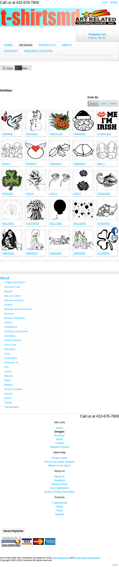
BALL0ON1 (8, 223)
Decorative (9, 336)
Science (8, 393)
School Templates (13, 389)
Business (9, 313)
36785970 (31, 163)
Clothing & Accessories (16, 331)
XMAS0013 (79, 163)
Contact (11, 51)
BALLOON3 (80, 223)
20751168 (7, 193)
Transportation (11, 407)
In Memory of (11, 362)
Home (8, 45)
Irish (6, 367)
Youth (59, 510)
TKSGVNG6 (103, 193)
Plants (7, 380)
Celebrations (10, 327)
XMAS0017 (32, 253)
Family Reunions (13, 340)
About (67, 45)
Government (10, 358)
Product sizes (59, 457)
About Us (59, 476)
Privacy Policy (59, 484)
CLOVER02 (103, 253)
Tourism (8, 402)
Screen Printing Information (59, 491)
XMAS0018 (8, 253)
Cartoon (8, 322)
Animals (8, 291)
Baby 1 (101, 163)
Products (47, 45)
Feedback (59, 480)
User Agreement (59, 488)
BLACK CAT (56, 134)
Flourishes (9, 349)
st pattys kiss (104, 134)
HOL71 (53, 193)
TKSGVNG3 (32, 223)
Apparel (59, 514)
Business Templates (14, 318)
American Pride (12, 287)
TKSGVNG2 (103, 223)
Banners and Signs (14, 300)
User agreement (60, 557)
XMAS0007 (56, 253)
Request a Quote (38, 51)
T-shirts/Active (59, 502)
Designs (25, 45)
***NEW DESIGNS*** (15, 282)
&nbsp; (11, 120)
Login (104, 2)
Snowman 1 (32, 134)
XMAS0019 (79, 253)
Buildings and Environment (18, 309)
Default (93, 103)
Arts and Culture (12, 296)
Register (114, 2)
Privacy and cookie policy (87, 557)
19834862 (7, 134)
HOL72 (77, 193)
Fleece (59, 506)
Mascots (8, 376)
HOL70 (30, 193)
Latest (103, 103)
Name (113, 103)
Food (7, 353)
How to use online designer (59, 461)
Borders (8, 304)
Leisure (8, 371)
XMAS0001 (79, 134)
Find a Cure (10, 344)
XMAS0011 (56, 163)
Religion (8, 384)
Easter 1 (6, 163)
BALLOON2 (56, 223)
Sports (7, 398)
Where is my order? (59, 465)
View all (4, 278)
